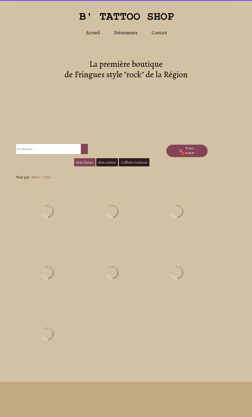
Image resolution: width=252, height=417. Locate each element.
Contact (159, 33)
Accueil (93, 33)
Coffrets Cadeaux (134, 162)
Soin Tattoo (84, 162)
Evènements (125, 33)
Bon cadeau (107, 162)
